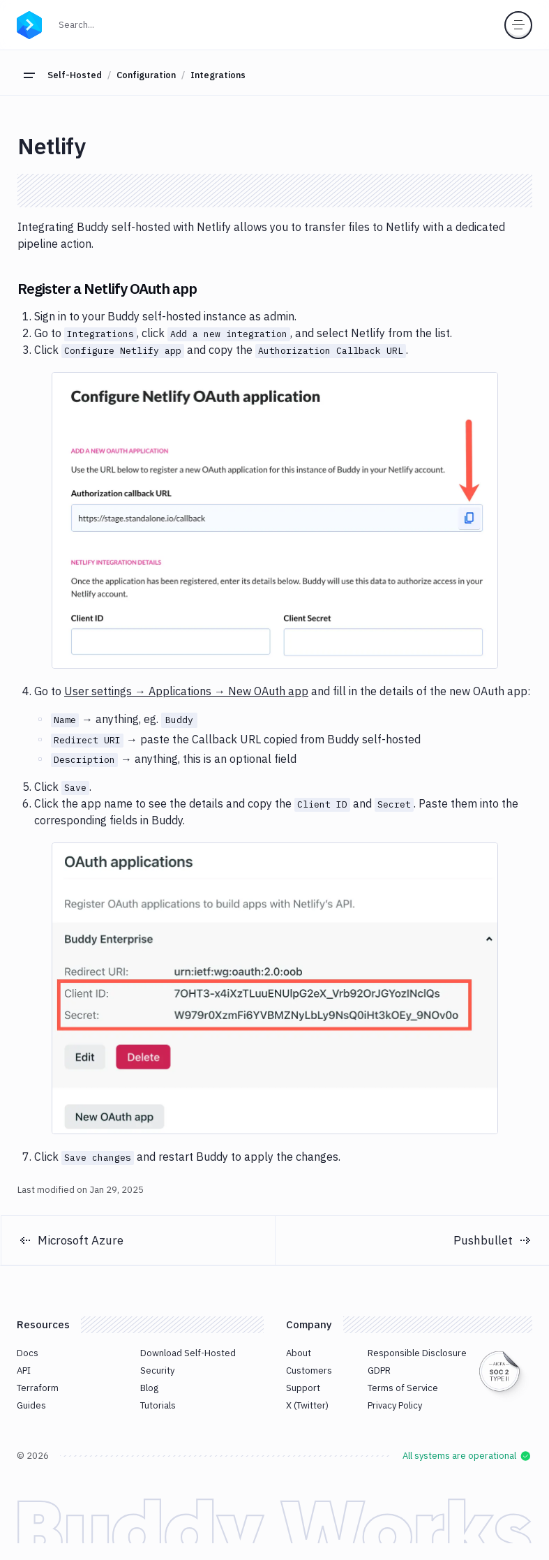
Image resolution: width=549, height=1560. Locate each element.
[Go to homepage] (29, 23)
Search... (107, 23)
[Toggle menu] (518, 25)
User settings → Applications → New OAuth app (186, 691)
